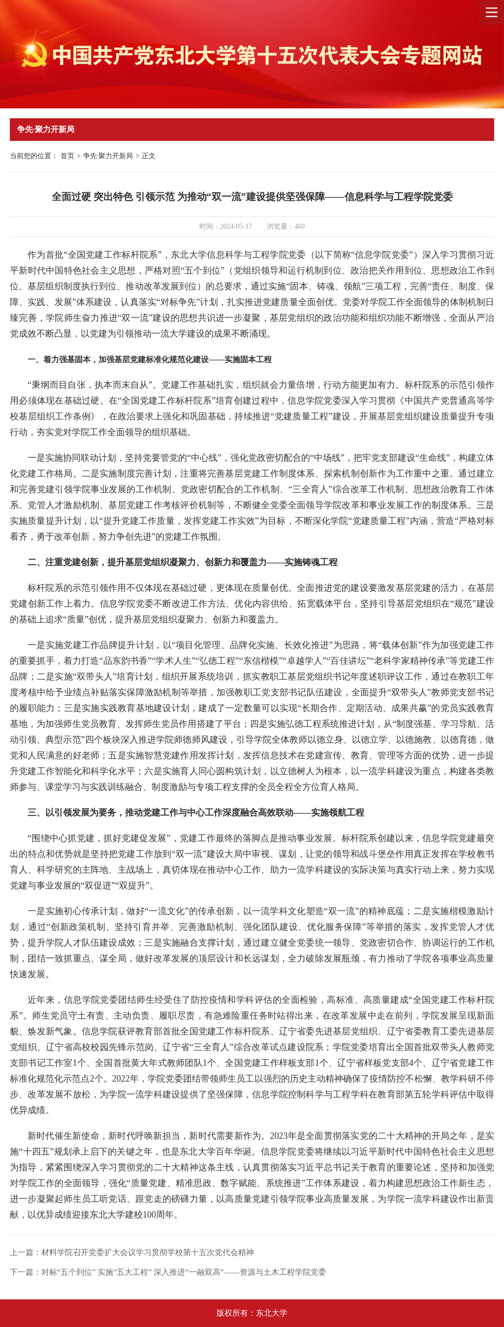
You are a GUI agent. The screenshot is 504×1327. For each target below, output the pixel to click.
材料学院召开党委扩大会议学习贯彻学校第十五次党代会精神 (147, 1252)
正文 (149, 156)
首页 (67, 156)
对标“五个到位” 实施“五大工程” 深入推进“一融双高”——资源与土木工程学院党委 (183, 1272)
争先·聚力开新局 (108, 156)
